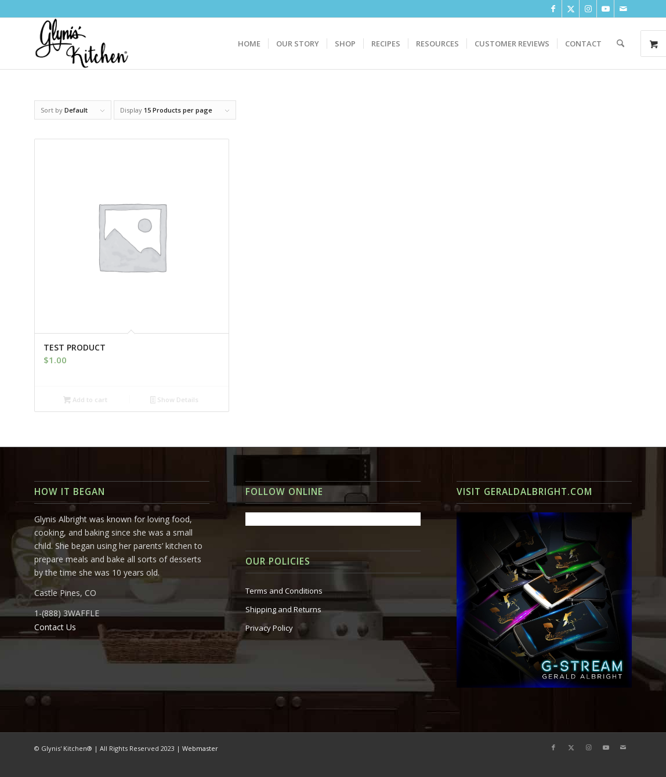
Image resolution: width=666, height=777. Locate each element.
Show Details (174, 400)
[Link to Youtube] (605, 8)
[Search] (620, 43)
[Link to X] (570, 8)
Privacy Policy (269, 628)
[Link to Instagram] (588, 8)
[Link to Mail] (623, 8)
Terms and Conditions (284, 591)
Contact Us (55, 627)
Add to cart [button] (85, 400)
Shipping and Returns (283, 609)
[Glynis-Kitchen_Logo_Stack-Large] (81, 43)
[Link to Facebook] (553, 8)
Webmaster (200, 748)
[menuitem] (249, 43)
